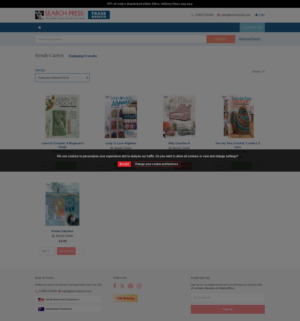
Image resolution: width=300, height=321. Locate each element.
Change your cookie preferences (156, 164)
